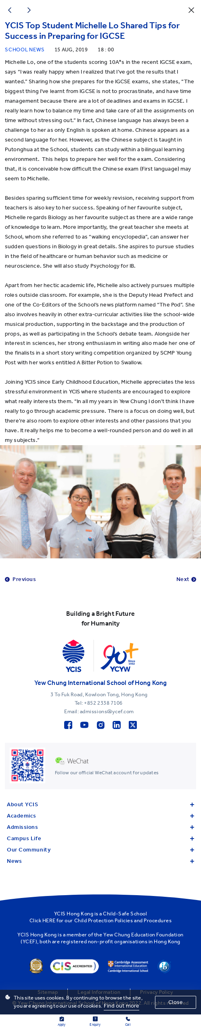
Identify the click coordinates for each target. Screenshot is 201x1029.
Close (175, 1002)
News (100, 861)
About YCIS (100, 804)
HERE (49, 920)
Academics (100, 815)
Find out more (121, 1005)
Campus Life (100, 838)
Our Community (100, 849)
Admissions (100, 827)
